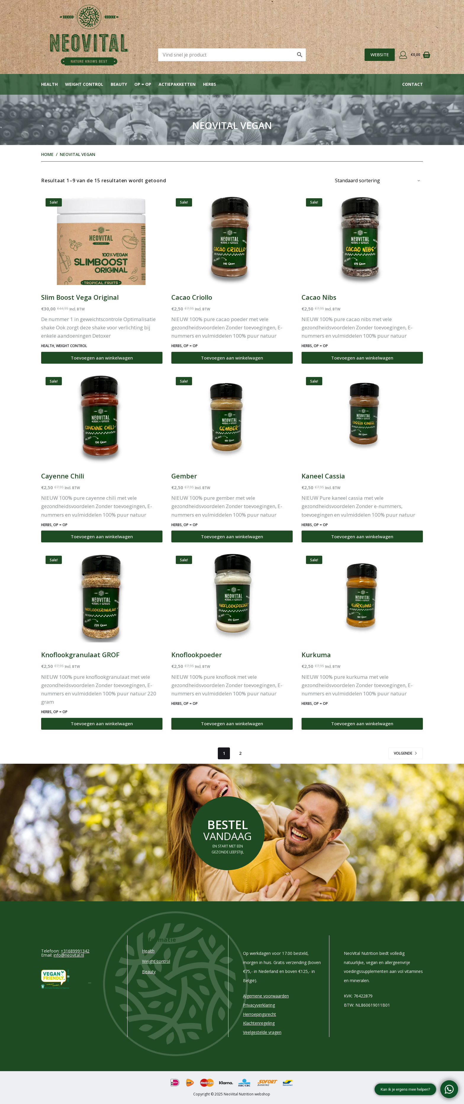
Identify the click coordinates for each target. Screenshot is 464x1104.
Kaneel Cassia (323, 475)
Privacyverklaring (259, 1005)
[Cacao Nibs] (362, 239)
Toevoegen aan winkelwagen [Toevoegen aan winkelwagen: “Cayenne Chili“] (102, 536)
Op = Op (190, 345)
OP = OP (142, 84)
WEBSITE (379, 54)
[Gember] (232, 418)
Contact (412, 84)
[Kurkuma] (362, 596)
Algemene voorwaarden (266, 996)
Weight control (84, 84)
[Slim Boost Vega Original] (101, 239)
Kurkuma (316, 654)
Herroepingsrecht (259, 1014)
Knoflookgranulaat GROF (80, 654)
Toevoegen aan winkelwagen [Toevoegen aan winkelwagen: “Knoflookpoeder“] (232, 723)
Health (49, 84)
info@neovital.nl (69, 955)
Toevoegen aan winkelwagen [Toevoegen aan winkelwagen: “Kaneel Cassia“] (362, 536)
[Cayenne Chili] (101, 418)
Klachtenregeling (259, 1023)
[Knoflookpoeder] (232, 596)
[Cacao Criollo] (232, 239)
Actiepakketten (177, 84)
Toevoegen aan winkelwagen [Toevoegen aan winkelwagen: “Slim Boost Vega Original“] (102, 358)
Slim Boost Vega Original (80, 297)
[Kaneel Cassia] (362, 418)
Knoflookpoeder (196, 654)
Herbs (209, 84)
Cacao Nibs (319, 297)
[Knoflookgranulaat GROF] (101, 596)
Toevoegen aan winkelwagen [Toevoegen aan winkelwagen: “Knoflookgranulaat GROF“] (102, 723)
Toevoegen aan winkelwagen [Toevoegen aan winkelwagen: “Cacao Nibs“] (362, 358)
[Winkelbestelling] (377, 180)
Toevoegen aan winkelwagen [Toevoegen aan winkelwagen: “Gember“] (232, 536)
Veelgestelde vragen (262, 1032)
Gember (184, 475)
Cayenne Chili (62, 475)
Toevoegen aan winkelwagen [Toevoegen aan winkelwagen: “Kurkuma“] (362, 723)
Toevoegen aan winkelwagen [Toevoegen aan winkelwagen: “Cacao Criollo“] (232, 358)
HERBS (176, 345)
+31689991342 (75, 951)
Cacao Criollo (191, 297)
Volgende (405, 753)
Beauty (119, 84)
